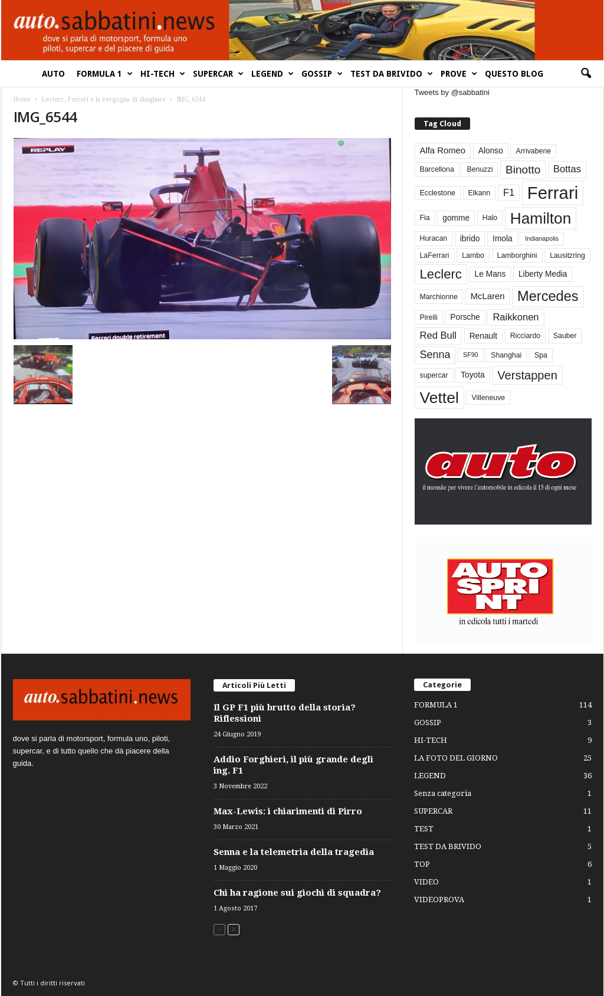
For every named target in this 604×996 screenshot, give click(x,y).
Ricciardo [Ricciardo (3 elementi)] (525, 336)
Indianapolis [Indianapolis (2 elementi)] (542, 238)
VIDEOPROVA (439, 899)
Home (22, 99)
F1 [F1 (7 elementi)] (508, 192)
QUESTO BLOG (514, 73)
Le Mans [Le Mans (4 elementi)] (490, 274)
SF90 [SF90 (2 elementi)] (470, 354)
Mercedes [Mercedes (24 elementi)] (547, 296)
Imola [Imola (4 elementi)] (503, 238)
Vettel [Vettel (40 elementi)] (439, 398)
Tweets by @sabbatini (452, 92)
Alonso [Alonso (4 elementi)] (490, 150)
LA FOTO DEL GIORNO (456, 757)
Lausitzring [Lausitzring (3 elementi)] (567, 255)
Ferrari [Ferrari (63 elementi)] (552, 192)
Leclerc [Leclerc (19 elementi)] (441, 274)
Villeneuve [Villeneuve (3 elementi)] (488, 398)
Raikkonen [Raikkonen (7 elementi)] (516, 317)
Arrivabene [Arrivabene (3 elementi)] (533, 151)
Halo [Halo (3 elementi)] (489, 218)
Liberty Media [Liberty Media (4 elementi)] (542, 274)
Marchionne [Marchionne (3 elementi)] (439, 297)
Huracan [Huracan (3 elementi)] (434, 238)
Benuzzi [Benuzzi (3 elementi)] (480, 169)
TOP (422, 864)
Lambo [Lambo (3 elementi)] (473, 255)
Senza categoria (442, 793)
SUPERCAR (218, 74)
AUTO (53, 73)
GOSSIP (322, 74)
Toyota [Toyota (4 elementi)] (473, 375)
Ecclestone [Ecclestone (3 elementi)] (437, 193)
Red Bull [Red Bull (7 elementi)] (438, 335)
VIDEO (426, 881)
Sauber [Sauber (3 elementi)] (565, 336)
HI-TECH (162, 74)
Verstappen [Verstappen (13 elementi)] (527, 375)
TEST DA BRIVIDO (391, 74)
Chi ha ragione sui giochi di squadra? (297, 892)
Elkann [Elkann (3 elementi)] (479, 193)
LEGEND (272, 74)
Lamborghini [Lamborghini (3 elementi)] (517, 255)
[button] (586, 74)
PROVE (459, 74)
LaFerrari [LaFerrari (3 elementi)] (434, 255)
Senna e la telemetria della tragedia (294, 852)
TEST (424, 828)
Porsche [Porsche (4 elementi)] (465, 317)
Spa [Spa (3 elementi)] (540, 355)
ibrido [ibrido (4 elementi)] (470, 238)
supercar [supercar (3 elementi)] (434, 375)
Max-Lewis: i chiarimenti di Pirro (288, 811)
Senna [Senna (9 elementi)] (435, 355)
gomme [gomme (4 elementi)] (456, 218)
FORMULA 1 (105, 74)
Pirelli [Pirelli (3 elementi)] (429, 317)
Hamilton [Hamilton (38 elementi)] (541, 218)
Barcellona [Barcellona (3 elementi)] (437, 169)
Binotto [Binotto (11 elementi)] (522, 169)
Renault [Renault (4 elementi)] (483, 336)
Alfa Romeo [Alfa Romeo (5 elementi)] (443, 150)
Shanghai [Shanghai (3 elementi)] (506, 355)
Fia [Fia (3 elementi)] (425, 218)
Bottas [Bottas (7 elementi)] (567, 169)
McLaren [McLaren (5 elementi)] (488, 296)
